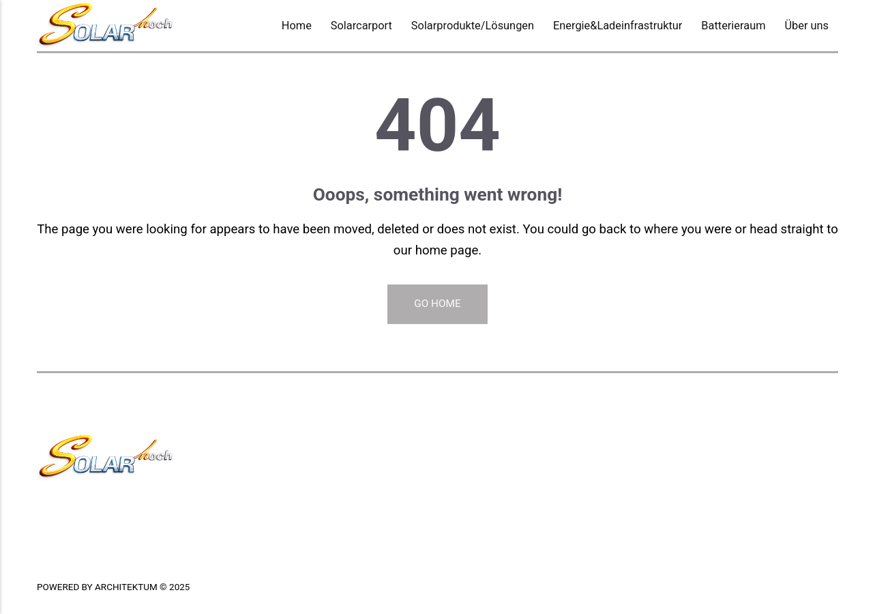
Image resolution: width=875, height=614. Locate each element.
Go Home (437, 303)
